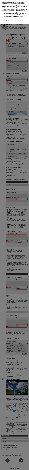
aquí (13, 7)
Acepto (4, 9)
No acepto (12, 10)
